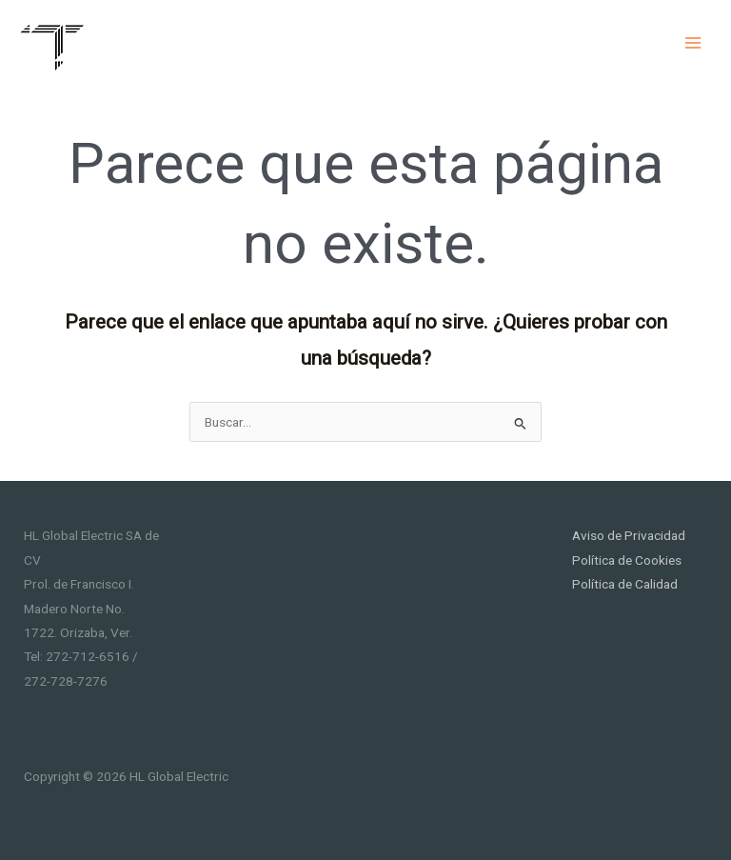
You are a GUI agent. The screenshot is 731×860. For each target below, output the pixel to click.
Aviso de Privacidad (628, 535)
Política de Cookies (627, 560)
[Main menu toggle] (693, 42)
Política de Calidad (625, 583)
